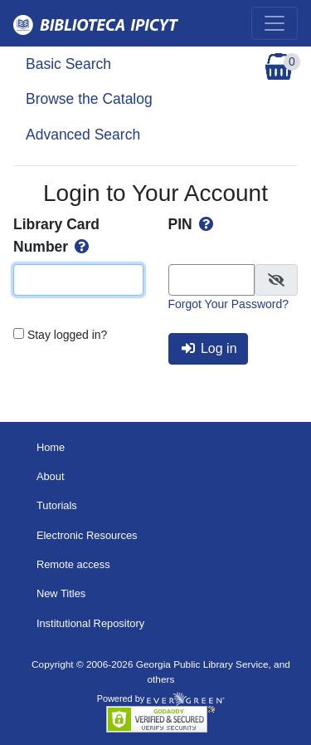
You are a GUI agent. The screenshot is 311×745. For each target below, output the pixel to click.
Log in (209, 348)
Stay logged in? (67, 334)
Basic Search (68, 64)
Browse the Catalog (89, 99)
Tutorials (56, 505)
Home (50, 447)
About (50, 476)
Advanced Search (83, 134)
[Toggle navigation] (274, 23)
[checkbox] (276, 280)
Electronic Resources (87, 535)
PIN (192, 224)
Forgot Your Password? (228, 304)
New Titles (60, 593)
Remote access (73, 564)
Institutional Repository (90, 623)
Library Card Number (56, 235)
